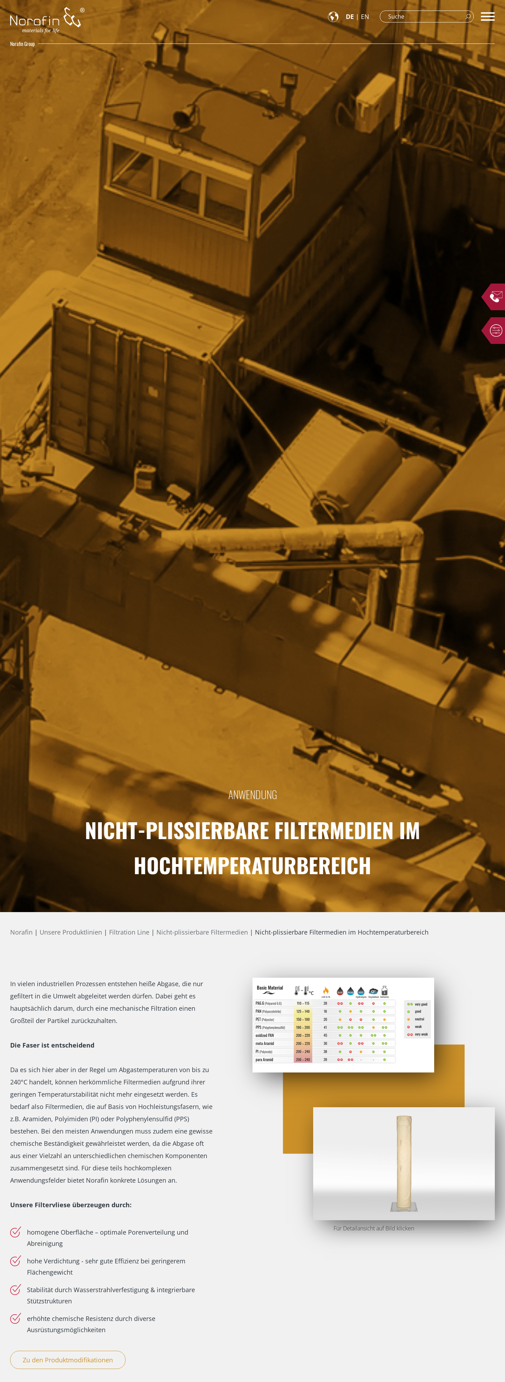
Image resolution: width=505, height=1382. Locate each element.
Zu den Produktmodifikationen (68, 1360)
